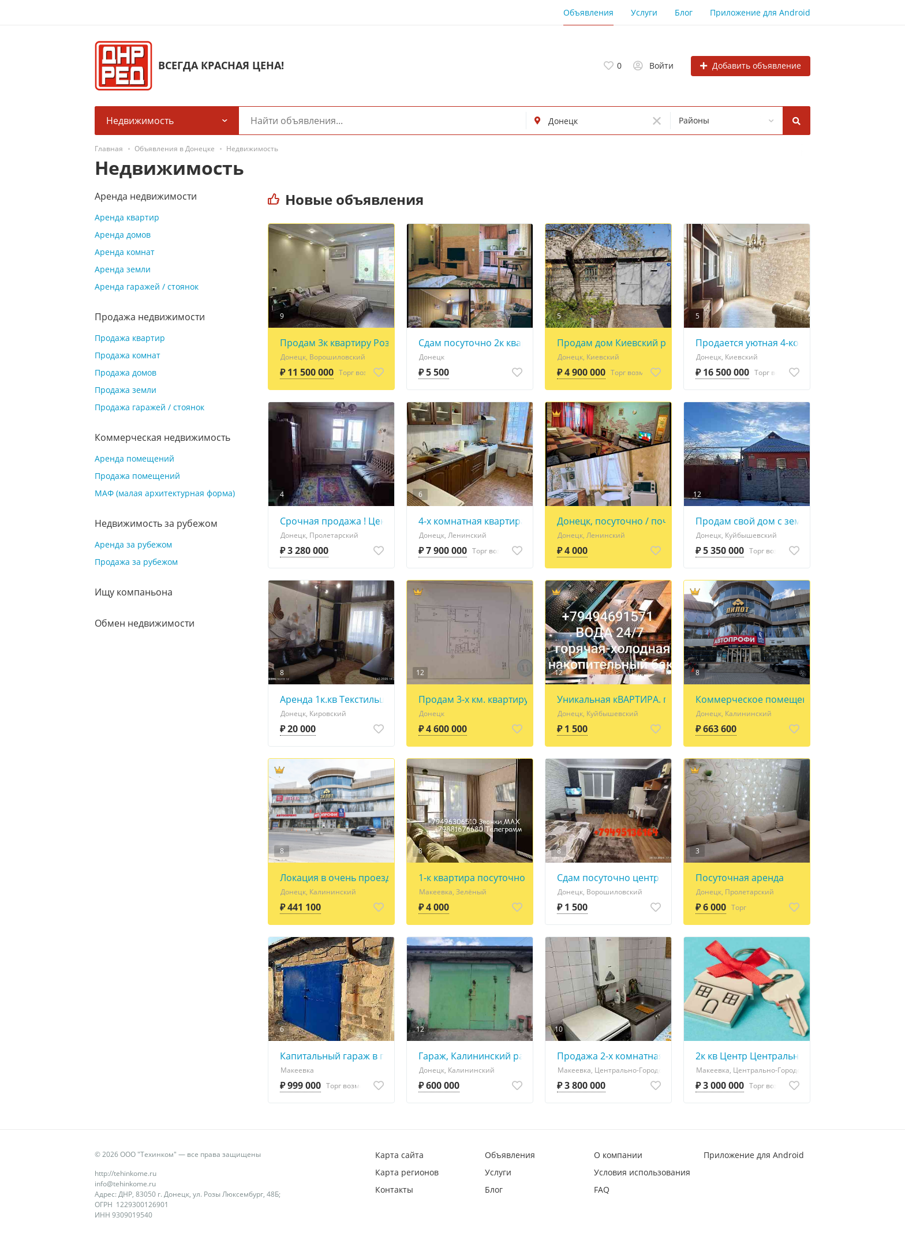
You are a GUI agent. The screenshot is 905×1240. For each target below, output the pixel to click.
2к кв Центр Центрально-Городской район (749, 1056)
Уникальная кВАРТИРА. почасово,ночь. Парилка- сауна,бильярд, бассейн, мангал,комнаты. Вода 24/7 (611, 699)
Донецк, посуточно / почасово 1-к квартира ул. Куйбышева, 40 (611, 521)
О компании (618, 1154)
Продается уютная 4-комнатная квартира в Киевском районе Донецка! (749, 342)
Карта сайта (399, 1154)
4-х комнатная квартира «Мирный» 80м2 (472, 521)
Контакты (394, 1189)
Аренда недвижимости (146, 196)
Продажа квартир (130, 337)
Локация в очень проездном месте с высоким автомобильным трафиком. (334, 877)
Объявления (588, 12)
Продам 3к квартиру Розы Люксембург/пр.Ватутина (334, 342)
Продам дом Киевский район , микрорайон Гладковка (611, 342)
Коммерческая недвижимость (162, 437)
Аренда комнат (125, 251)
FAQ (601, 1189)
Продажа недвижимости (150, 316)
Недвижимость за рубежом (156, 523)
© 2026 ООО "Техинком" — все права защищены (178, 1154)
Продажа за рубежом (136, 561)
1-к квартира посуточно (471, 877)
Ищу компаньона (134, 592)
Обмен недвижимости (145, 623)
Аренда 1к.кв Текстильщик (334, 699)
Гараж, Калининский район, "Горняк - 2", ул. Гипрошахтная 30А (472, 1056)
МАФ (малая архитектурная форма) (165, 493)
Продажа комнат (127, 355)
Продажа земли (125, 389)
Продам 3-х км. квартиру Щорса (472, 699)
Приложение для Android (760, 12)
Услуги (644, 12)
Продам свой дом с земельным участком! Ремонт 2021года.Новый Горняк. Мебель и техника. (749, 521)
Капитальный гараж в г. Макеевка (334, 1056)
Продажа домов (125, 372)
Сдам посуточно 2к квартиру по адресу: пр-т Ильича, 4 (472, 342)
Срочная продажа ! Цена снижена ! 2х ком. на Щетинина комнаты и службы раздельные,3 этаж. (334, 521)
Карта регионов (407, 1172)
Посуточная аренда (739, 877)
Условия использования (642, 1172)
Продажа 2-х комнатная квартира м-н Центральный (611, 1056)
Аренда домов (123, 234)
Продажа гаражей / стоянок (149, 407)
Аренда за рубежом (133, 544)
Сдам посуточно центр (608, 877)
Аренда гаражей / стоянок (147, 286)
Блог (684, 12)
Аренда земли (123, 269)
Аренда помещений (134, 458)
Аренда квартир (127, 217)
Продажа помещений (137, 475)
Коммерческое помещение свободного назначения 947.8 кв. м (749, 699)
